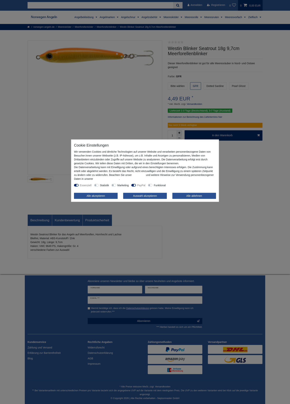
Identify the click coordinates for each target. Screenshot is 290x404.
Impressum (138, 174)
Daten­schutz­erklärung (106, 178)
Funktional (160, 185)
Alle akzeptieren (96, 195)
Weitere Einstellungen (180, 185)
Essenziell (86, 185)
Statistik (104, 185)
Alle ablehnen (194, 195)
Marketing (123, 185)
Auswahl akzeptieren (145, 195)
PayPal (141, 185)
